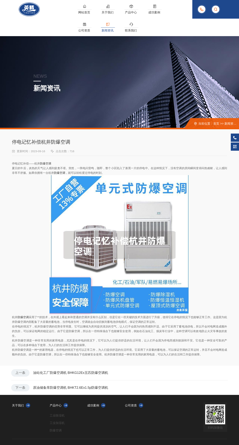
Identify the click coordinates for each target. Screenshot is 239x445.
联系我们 (179, 13)
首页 (216, 106)
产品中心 (114, 13)
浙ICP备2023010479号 (73, 430)
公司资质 (147, 13)
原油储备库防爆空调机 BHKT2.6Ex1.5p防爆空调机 (71, 371)
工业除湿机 (57, 398)
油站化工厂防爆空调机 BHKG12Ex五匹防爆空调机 (71, 355)
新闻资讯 (163, 13)
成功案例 (130, 13)
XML (90, 430)
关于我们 (97, 13)
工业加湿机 (57, 406)
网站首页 (81, 13)
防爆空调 (45, 146)
